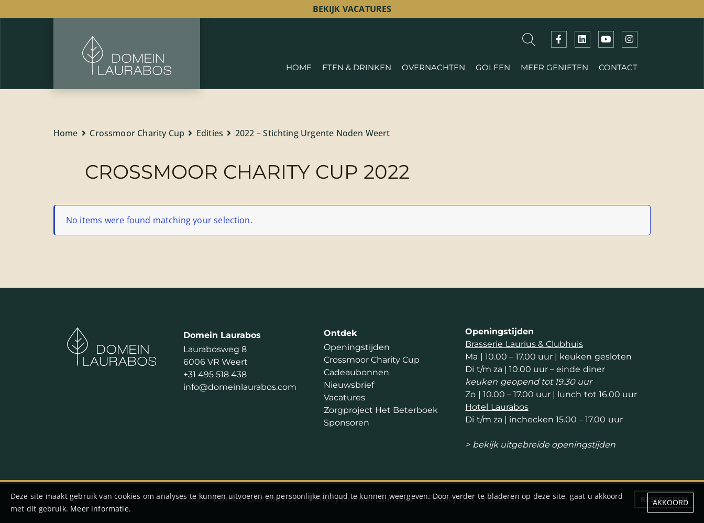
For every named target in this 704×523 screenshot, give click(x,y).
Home (65, 133)
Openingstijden (357, 347)
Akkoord (670, 502)
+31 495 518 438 (215, 374)
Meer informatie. (100, 509)
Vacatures (344, 397)
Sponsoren (346, 423)
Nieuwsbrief (349, 385)
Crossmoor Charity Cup (137, 133)
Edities (209, 133)
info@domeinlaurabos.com (239, 387)
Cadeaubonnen (356, 372)
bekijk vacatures (352, 9)
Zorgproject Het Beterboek (381, 410)
